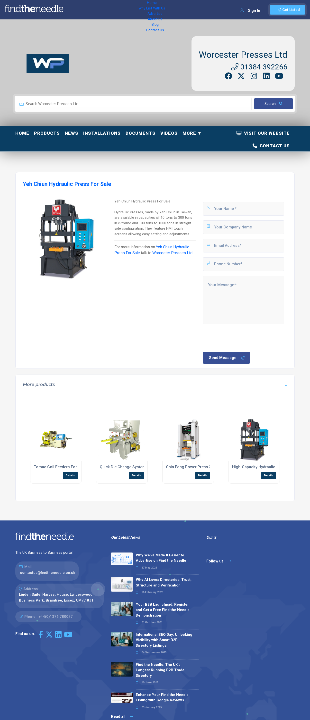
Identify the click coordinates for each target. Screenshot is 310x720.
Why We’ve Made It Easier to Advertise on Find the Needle (161, 558)
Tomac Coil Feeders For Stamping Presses (72, 467)
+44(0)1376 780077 (55, 616)
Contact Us (184, 10)
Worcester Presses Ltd (243, 55)
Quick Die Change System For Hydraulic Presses (143, 467)
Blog (165, 10)
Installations (102, 133)
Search (273, 103)
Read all (122, 716)
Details (70, 475)
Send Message (227, 357)
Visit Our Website (263, 133)
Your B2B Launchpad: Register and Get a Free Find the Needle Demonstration (163, 610)
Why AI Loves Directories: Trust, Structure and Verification (163, 582)
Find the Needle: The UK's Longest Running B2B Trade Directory (160, 670)
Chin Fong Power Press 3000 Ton (196, 467)
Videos (169, 133)
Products (47, 133)
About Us (148, 10)
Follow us (218, 561)
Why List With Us (98, 10)
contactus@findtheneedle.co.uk (47, 572)
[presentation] (239, 337)
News (71, 133)
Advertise (127, 10)
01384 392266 (259, 67)
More (189, 133)
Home (74, 10)
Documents (140, 133)
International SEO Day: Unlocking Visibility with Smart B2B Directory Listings (164, 640)
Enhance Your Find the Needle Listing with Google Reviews (162, 698)
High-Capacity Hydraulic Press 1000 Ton (268, 467)
